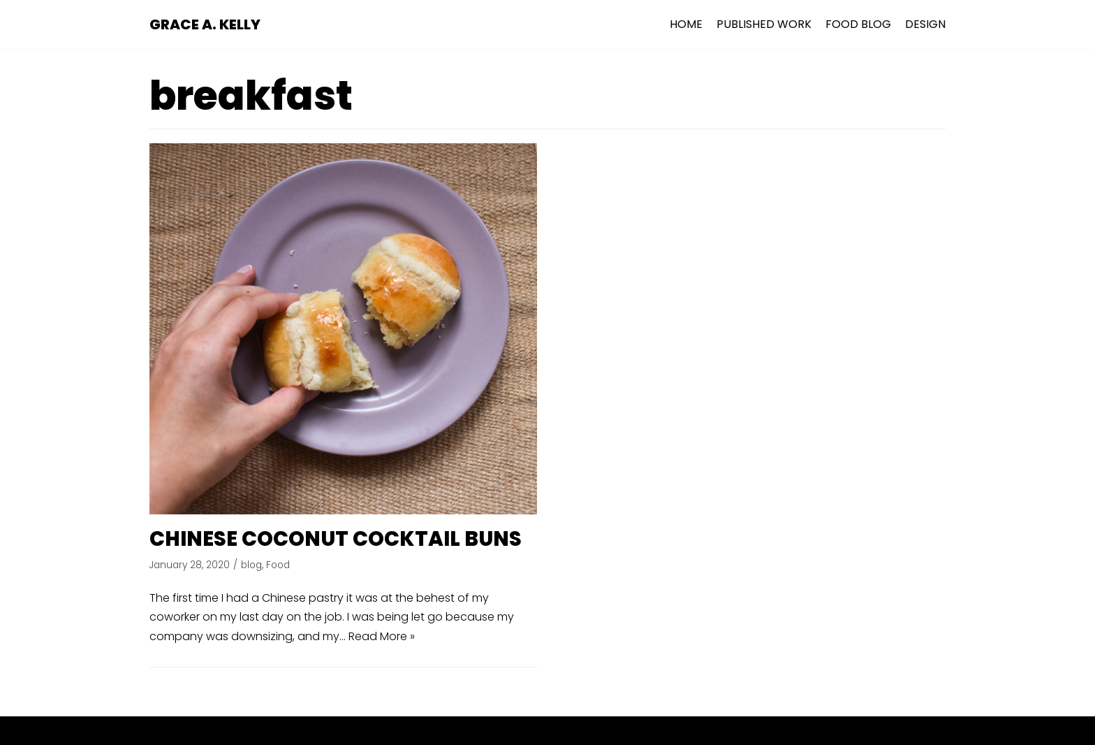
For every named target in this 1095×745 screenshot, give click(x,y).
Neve (479, 731)
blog (251, 565)
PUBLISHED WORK (763, 24)
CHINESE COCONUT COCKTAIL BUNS (335, 539)
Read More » (381, 636)
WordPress (601, 731)
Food (278, 565)
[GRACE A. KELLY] (204, 24)
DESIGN (925, 24)
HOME (686, 24)
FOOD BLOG (858, 24)
